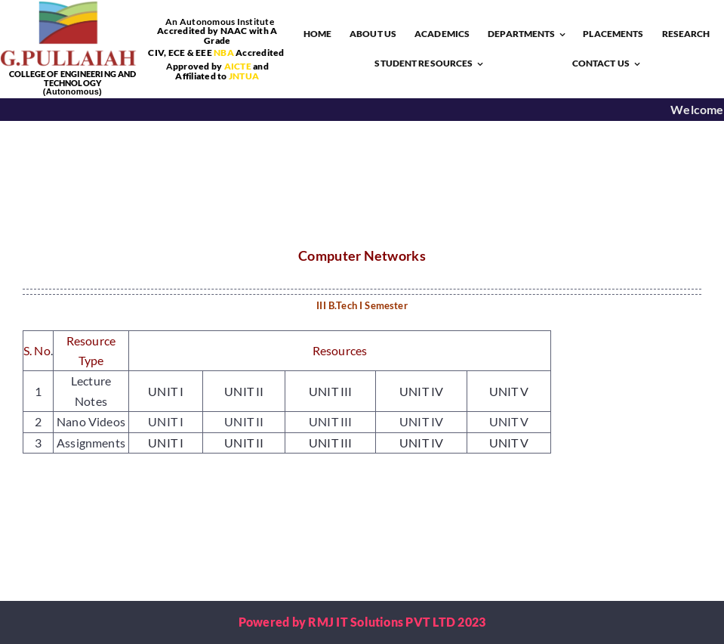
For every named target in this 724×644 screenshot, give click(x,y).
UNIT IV (421, 391)
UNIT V (509, 391)
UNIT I (165, 391)
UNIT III (330, 391)
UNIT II (243, 391)
